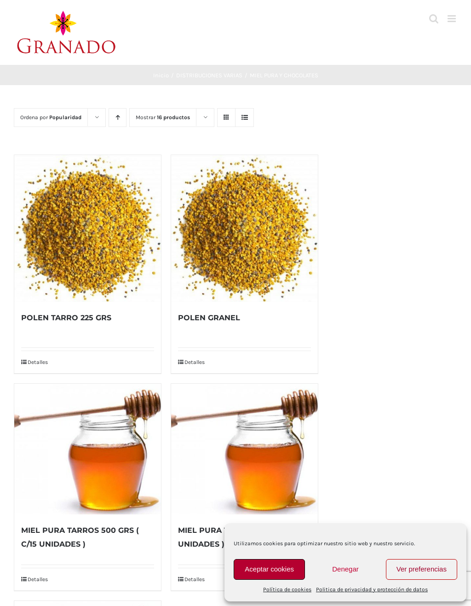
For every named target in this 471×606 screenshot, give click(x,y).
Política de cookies (287, 589)
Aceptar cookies (269, 569)
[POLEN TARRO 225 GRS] (87, 228)
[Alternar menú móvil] (452, 18)
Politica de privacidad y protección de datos (372, 589)
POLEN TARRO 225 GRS (66, 317)
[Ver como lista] (244, 118)
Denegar (345, 569)
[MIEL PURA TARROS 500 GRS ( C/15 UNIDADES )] (87, 449)
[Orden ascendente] (117, 117)
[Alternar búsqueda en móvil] (433, 18)
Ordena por (50, 117)
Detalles (38, 362)
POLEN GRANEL (209, 317)
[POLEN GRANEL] (244, 228)
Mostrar (163, 117)
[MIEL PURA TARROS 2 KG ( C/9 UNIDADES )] (244, 449)
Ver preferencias (421, 569)
